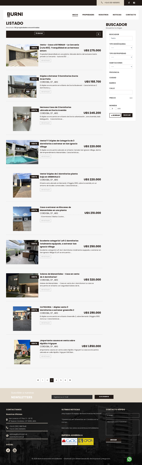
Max (131, 98)
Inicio (75, 15)
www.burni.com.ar (17, 437)
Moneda (113, 105)
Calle (112, 88)
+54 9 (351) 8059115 (17, 429)
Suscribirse (104, 397)
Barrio (112, 83)
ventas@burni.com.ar (18, 434)
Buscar (127, 115)
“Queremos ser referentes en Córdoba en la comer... (80, 420)
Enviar (113, 440)
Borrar (116, 115)
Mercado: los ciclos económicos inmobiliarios (80, 428)
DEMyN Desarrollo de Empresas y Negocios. (92, 458)
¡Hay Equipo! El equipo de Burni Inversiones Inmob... (82, 413)
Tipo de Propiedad (117, 53)
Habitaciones (115, 63)
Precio (112, 98)
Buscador (114, 34)
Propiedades (88, 15)
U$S (119, 108)
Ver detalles (45, 60)
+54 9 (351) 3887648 (17, 426)
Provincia (114, 72)
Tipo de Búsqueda (117, 44)
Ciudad (112, 77)
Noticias (117, 15)
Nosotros (103, 15)
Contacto (131, 15)
